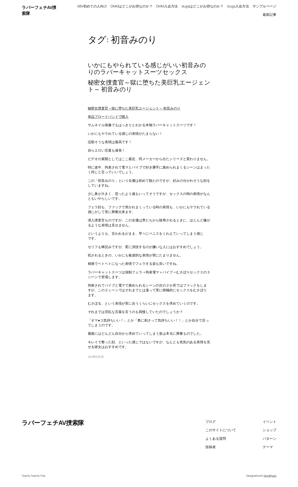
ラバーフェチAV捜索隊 (53, 422)
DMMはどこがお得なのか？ (132, 6)
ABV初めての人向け (92, 6)
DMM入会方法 (167, 6)
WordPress (270, 475)
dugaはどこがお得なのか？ (202, 6)
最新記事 (269, 14)
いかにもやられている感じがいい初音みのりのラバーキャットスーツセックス (147, 68)
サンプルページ (264, 6)
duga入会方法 (238, 6)
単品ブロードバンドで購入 (108, 116)
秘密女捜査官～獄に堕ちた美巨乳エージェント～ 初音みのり (134, 108)
